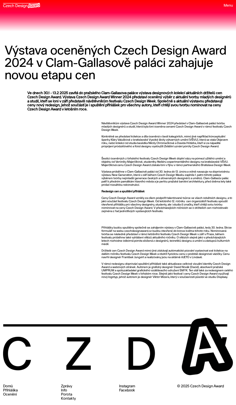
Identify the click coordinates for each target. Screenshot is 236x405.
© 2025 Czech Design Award (200, 386)
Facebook (127, 390)
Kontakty (68, 399)
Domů (8, 386)
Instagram (127, 386)
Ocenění (10, 395)
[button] (226, 6)
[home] (21, 4)
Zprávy (66, 386)
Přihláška (10, 390)
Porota (66, 395)
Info (64, 390)
